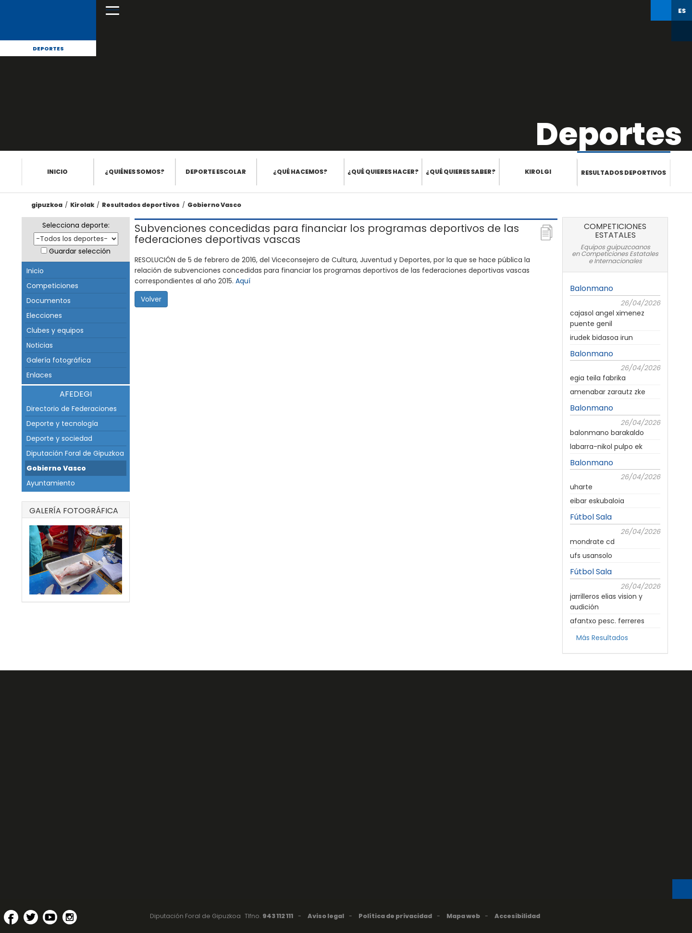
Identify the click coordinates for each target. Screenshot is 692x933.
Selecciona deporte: (76, 225)
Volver (151, 299)
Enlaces (39, 375)
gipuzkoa (46, 205)
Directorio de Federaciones (71, 408)
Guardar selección (80, 251)
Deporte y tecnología (62, 423)
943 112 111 (277, 916)
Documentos (48, 300)
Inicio (57, 172)
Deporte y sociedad (59, 438)
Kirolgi (538, 172)
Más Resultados (602, 637)
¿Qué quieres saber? (460, 172)
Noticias (39, 345)
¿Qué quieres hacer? (383, 172)
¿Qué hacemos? (300, 172)
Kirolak (82, 205)
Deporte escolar (215, 172)
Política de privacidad (395, 916)
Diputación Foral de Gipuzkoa (75, 453)
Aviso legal (326, 916)
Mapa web (463, 916)
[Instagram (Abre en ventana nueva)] (69, 917)
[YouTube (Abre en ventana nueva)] (50, 917)
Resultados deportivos (623, 173)
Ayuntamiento (50, 483)
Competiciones (52, 286)
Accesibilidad (517, 916)
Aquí (242, 281)
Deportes (48, 48)
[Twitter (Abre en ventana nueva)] (31, 917)
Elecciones (44, 315)
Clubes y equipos (55, 330)
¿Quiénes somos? (134, 172)
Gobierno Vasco (214, 205)
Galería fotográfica (58, 360)
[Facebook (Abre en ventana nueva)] (11, 917)
